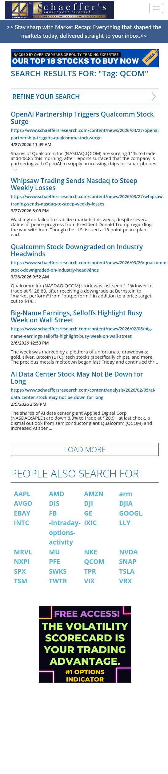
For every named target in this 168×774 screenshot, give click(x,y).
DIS (54, 503)
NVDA (128, 552)
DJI (88, 503)
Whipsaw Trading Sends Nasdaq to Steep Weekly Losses (74, 184)
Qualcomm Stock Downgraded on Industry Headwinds (77, 250)
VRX (125, 581)
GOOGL (130, 513)
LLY (124, 522)
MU (54, 552)
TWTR (58, 581)
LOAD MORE (85, 449)
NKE (90, 552)
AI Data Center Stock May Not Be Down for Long (77, 377)
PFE (54, 561)
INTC (21, 522)
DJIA (126, 503)
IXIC (90, 522)
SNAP (127, 561)
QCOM (94, 561)
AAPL (22, 493)
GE (88, 513)
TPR (90, 571)
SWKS (57, 571)
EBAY (22, 513)
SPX (20, 571)
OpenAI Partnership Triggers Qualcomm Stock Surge (82, 118)
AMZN (94, 493)
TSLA (126, 571)
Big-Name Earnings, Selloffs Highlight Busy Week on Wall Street (76, 316)
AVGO (23, 503)
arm (125, 493)
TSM (20, 581)
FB (53, 513)
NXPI (22, 561)
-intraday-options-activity (65, 532)
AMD (56, 493)
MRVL (23, 552)
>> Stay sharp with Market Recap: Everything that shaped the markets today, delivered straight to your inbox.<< (84, 31)
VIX (89, 581)
